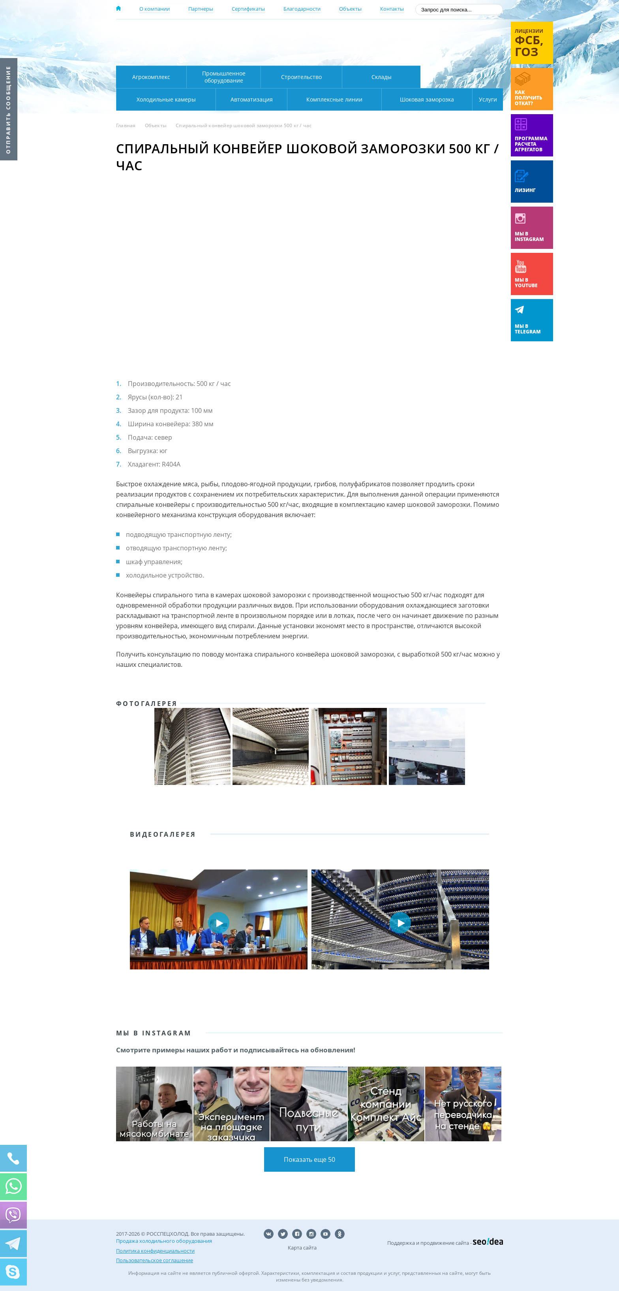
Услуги (482, 99)
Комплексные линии (276, 99)
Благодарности (302, 8)
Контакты (392, 8)
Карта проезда (270, 56)
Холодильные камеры (461, 77)
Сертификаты (248, 8)
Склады (381, 77)
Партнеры (200, 8)
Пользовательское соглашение (154, 1259)
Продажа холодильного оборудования (164, 1240)
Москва (255, 32)
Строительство (301, 77)
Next (491, 922)
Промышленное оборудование (224, 77)
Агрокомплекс (151, 77)
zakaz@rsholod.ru (451, 55)
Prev (127, 922)
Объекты (350, 8)
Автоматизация (164, 99)
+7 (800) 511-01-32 (439, 43)
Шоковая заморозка (400, 99)
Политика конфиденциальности (155, 1250)
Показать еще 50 (309, 1159)
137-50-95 (439, 33)
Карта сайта (302, 1247)
